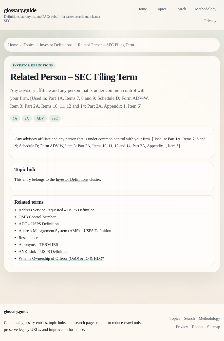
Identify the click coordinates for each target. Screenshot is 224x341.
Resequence (28, 237)
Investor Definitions (56, 44)
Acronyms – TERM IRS (38, 244)
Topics (161, 9)
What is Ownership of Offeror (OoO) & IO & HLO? (61, 258)
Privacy (210, 21)
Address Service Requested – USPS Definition (57, 210)
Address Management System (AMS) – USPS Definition (65, 230)
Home (142, 9)
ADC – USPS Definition (39, 223)
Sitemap (213, 327)
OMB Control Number (37, 217)
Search (180, 9)
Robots (197, 327)
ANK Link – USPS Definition (43, 251)
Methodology (205, 9)
